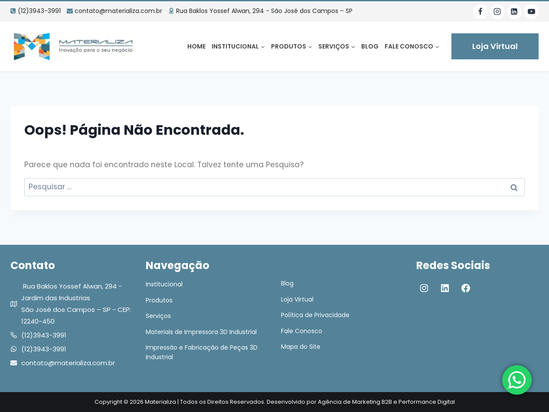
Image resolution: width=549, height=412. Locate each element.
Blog (370, 46)
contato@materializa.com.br (68, 362)
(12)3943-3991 (43, 335)
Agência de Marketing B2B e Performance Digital (386, 402)
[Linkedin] (514, 11)
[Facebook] (480, 11)
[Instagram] (497, 11)
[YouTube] (531, 11)
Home (196, 46)
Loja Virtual (495, 46)
